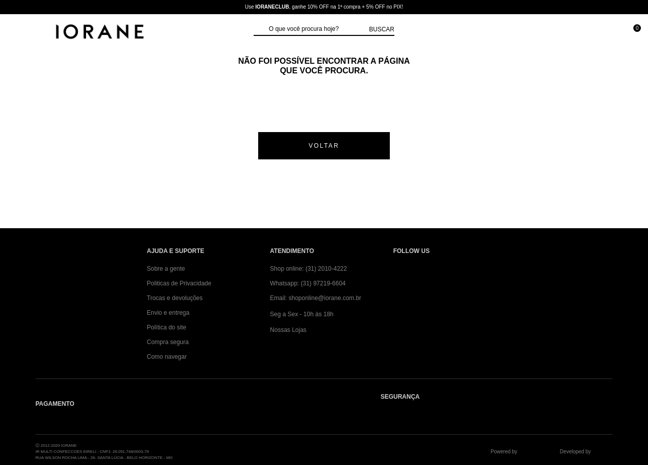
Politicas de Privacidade (179, 283)
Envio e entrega (168, 312)
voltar (324, 145)
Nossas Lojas (288, 329)
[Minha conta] (586, 32)
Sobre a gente (166, 268)
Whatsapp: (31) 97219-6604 (307, 283)
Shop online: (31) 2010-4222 (308, 268)
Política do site (166, 327)
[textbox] (316, 29)
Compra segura (168, 342)
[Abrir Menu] (18, 32)
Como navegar (167, 356)
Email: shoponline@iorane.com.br (315, 298)
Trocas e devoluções (174, 298)
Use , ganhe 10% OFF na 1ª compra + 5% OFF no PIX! (324, 7)
